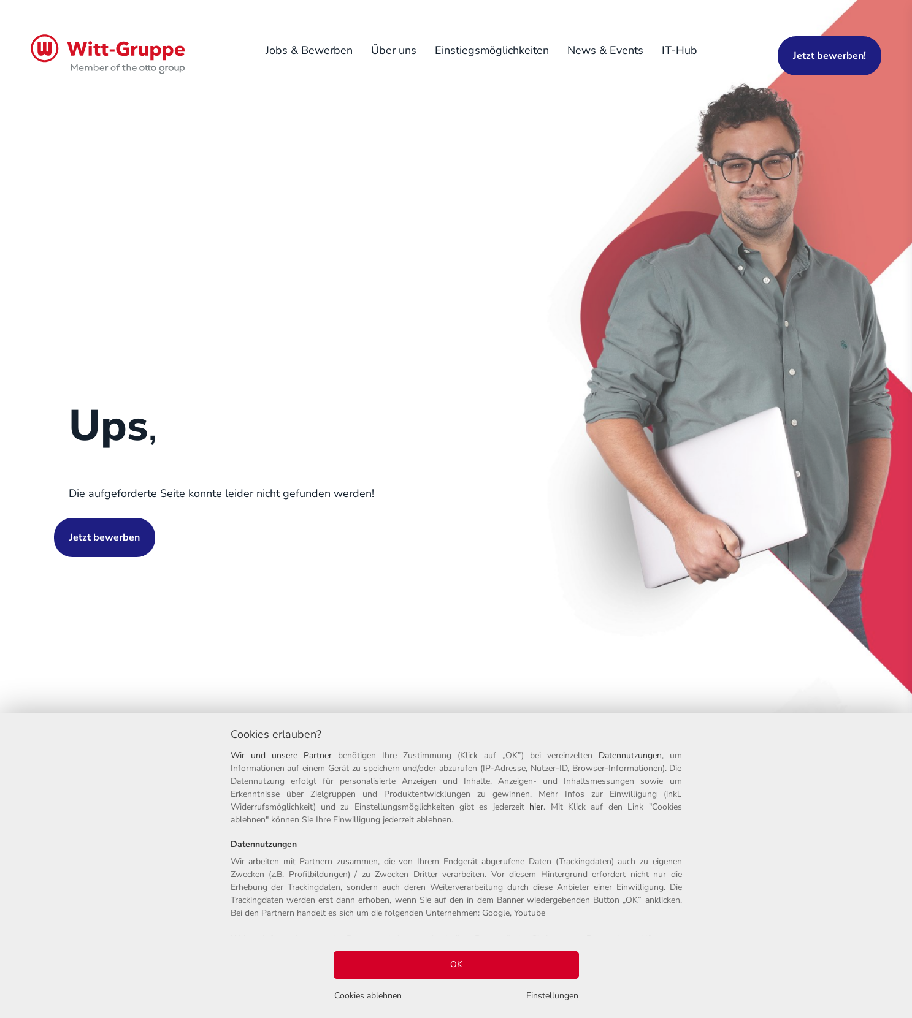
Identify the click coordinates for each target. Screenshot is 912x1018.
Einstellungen (552, 995)
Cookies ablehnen (368, 995)
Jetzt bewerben (104, 537)
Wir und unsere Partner (281, 755)
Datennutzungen (630, 755)
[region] (456, 865)
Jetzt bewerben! (829, 56)
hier (536, 807)
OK (456, 964)
